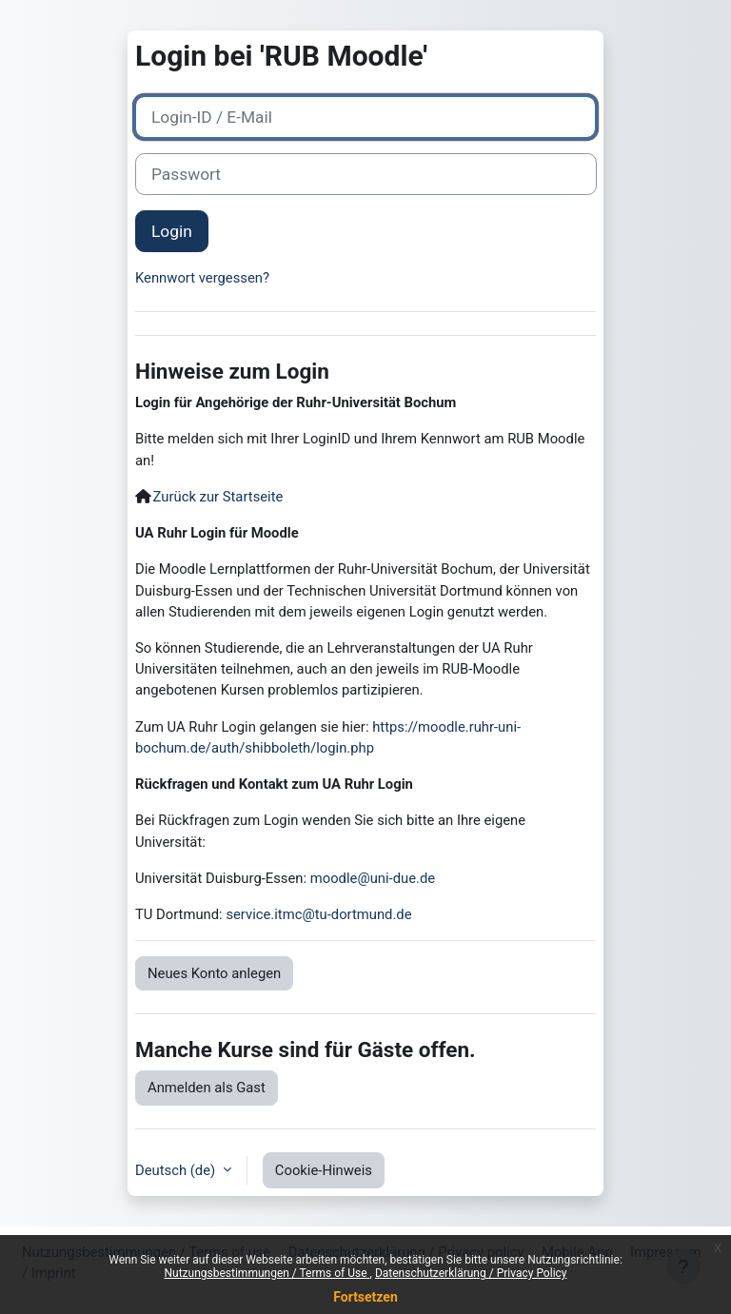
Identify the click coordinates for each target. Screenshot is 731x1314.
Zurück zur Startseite (218, 496)
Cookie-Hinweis (323, 1170)
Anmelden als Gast (207, 1087)
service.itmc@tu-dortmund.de (318, 914)
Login (171, 231)
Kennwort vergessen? (202, 277)
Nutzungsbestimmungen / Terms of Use (266, 1273)
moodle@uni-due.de (372, 878)
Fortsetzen (365, 1296)
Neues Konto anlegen (214, 973)
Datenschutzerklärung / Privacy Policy (471, 1273)
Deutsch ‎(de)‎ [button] (177, 1170)
